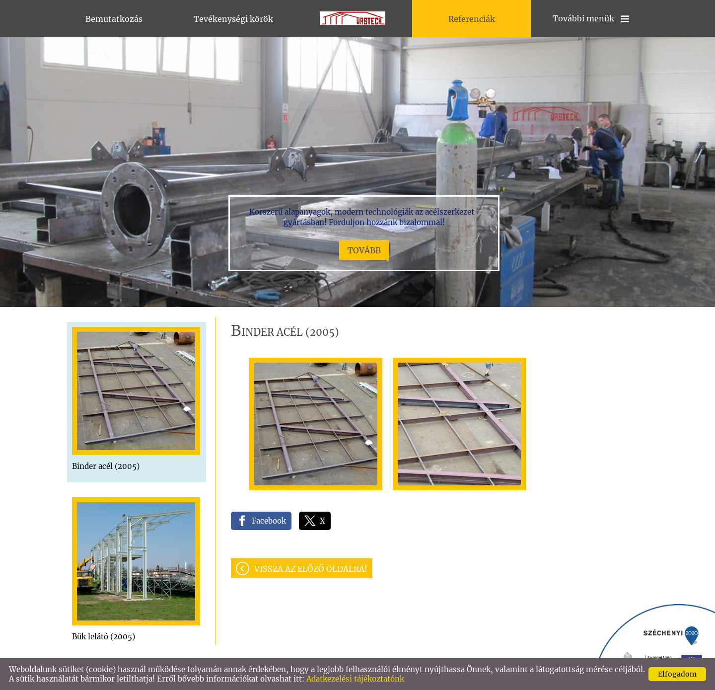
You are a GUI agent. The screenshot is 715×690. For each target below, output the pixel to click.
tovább (364, 250)
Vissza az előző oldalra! (310, 569)
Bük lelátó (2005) (103, 636)
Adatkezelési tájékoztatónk (355, 679)
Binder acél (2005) (106, 466)
